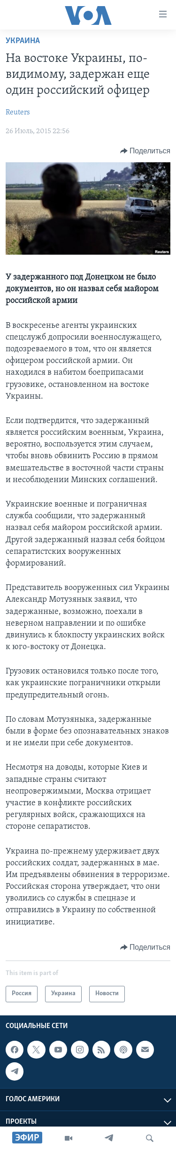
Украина (23, 41)
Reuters (18, 112)
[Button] (145, 151)
